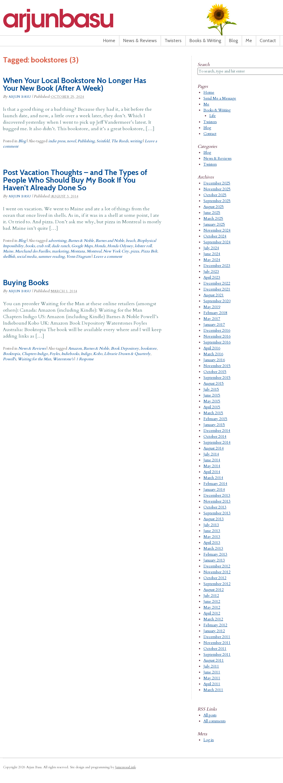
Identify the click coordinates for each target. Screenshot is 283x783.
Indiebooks (70, 353)
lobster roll (143, 246)
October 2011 (214, 648)
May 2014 (211, 466)
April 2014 (211, 472)
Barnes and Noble (110, 240)
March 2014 (213, 477)
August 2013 (213, 519)
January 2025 (214, 224)
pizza (135, 251)
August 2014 (213, 448)
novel (71, 141)
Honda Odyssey (120, 246)
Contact (268, 40)
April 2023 (211, 277)
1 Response (85, 359)
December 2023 (216, 265)
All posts (209, 715)
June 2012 (211, 601)
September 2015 (217, 377)
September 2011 (217, 654)
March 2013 (213, 548)
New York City (116, 251)
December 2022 (216, 283)
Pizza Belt (149, 251)
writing (136, 141)
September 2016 (217, 342)
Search (204, 64)
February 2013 (215, 554)
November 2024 (217, 230)
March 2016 (213, 354)
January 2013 (214, 560)
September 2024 (217, 242)
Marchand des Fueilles (32, 251)
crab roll (43, 246)
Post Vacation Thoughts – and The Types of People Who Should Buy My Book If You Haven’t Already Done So (75, 180)
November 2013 (217, 501)
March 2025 (213, 218)
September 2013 (217, 513)
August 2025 (213, 206)
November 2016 (217, 336)
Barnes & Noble (81, 240)
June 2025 (211, 212)
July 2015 (211, 389)
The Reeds (119, 141)
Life (212, 115)
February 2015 (215, 419)
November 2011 (217, 642)
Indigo (86, 353)
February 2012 (215, 625)
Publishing (86, 141)
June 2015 (211, 395)
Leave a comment (107, 256)
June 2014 (211, 460)
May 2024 (211, 259)
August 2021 (213, 295)
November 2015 (217, 366)
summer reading (51, 256)
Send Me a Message (219, 98)
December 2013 (216, 495)
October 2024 (214, 236)
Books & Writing (205, 40)
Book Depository (125, 348)
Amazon (75, 348)
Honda (100, 246)
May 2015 (211, 401)
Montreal (94, 251)
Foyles (55, 353)
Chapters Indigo (35, 353)
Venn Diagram (78, 256)
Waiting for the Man (34, 359)
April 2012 (211, 613)
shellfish (9, 256)
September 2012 (217, 584)
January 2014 (214, 489)
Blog (233, 40)
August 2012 (213, 589)
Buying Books (26, 282)
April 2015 (211, 407)
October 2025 (214, 195)
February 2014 (215, 483)
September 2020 (217, 301)
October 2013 (214, 507)
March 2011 (213, 690)
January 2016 (214, 360)
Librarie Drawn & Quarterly (127, 353)
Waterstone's (63, 359)
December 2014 (216, 430)
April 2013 (211, 542)
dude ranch (61, 246)
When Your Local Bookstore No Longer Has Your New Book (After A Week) (74, 84)
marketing (60, 251)
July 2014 (211, 454)
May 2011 (211, 678)
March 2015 (213, 413)
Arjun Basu (76, 20)
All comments (214, 721)
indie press (56, 141)
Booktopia (11, 353)
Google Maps (82, 246)
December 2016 (216, 330)
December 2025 (216, 183)
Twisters (173, 40)
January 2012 (214, 631)
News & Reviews (140, 40)
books (30, 246)
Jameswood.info (125, 767)
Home (109, 40)
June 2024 (211, 254)
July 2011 (211, 666)
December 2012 (216, 566)
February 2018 (215, 312)
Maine (8, 251)
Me (249, 40)
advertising (57, 240)
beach (130, 240)
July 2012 (211, 595)
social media (27, 256)
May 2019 (211, 307)
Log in (208, 740)
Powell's (9, 359)
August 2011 (213, 660)
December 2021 (216, 289)
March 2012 (213, 619)
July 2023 (211, 271)
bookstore (149, 348)
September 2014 (217, 442)
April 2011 (211, 684)
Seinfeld (102, 141)
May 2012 (211, 607)
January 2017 (214, 324)
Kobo (97, 353)
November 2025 (217, 189)
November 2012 (217, 572)
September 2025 (217, 201)
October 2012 (214, 578)
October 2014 (214, 436)
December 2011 (216, 637)
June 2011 (211, 672)
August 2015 (213, 383)
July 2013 (211, 525)
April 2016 (211, 348)
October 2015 (214, 371)
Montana (77, 251)
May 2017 (211, 318)
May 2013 (211, 536)
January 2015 (214, 424)
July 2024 (211, 248)
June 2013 (211, 530)
